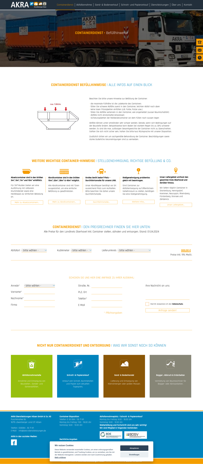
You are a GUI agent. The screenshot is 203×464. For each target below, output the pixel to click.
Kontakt (188, 4)
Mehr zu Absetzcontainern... (27, 202)
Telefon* (82, 298)
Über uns (176, 4)
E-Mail (81, 305)
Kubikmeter (63, 250)
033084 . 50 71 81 (26, 428)
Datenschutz (177, 304)
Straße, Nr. (84, 285)
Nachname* (17, 298)
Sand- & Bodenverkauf (106, 4)
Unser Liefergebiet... (175, 204)
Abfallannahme (84, 4)
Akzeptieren (134, 448)
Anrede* (15, 285)
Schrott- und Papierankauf (134, 4)
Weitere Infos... (138, 202)
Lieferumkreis (109, 250)
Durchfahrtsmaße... (101, 202)
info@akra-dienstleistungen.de (32, 430)
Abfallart (15, 250)
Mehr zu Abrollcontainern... (64, 202)
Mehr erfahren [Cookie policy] (60, 457)
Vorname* (16, 292)
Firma (14, 305)
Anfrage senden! (167, 310)
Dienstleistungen (160, 4)
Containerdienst (65, 4)
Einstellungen (134, 455)
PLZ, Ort (82, 292)
